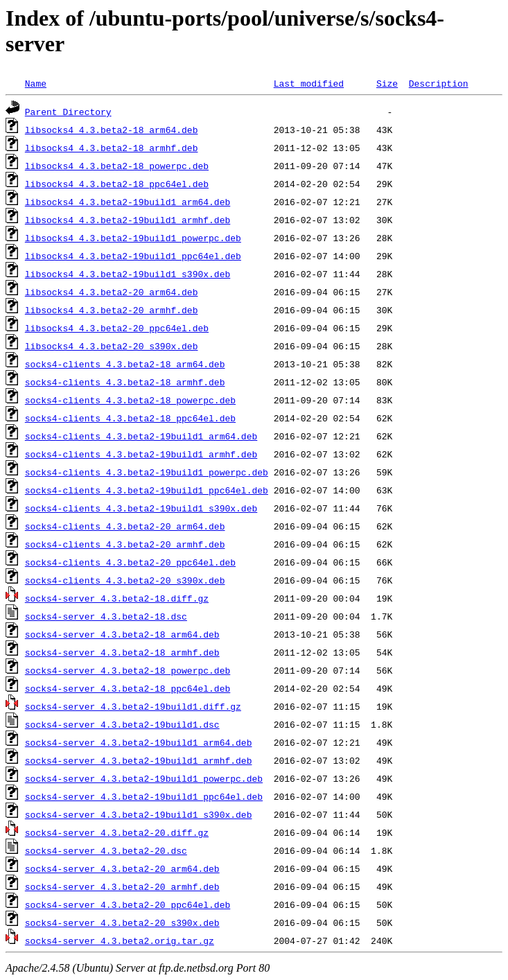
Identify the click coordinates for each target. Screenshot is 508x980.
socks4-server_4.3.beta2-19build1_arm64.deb (138, 742)
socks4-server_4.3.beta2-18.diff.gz (117, 598)
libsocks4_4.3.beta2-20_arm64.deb (111, 292)
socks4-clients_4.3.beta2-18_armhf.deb (125, 382)
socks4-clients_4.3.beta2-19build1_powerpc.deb (146, 472)
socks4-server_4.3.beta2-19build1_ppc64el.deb (144, 796)
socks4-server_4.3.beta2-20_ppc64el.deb (127, 904)
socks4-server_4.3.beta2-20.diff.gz (117, 832)
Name (35, 83)
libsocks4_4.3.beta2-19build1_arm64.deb (127, 201)
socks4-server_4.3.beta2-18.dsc (106, 616)
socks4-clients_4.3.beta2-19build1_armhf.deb (141, 454)
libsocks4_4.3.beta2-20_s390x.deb (111, 346)
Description (438, 83)
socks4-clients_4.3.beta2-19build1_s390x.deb (141, 508)
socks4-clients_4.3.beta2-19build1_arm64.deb (141, 436)
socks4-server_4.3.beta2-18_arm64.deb (122, 634)
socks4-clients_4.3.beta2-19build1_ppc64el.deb (146, 490)
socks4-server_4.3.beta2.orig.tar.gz (119, 940)
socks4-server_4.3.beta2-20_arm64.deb (122, 868)
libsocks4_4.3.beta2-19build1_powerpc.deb (133, 237)
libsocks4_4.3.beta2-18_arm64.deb (111, 129)
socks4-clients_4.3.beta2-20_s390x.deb (125, 580)
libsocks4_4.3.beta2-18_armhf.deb (111, 147)
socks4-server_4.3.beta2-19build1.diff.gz (133, 706)
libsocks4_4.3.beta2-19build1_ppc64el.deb (133, 256)
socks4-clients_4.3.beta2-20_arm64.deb (125, 526)
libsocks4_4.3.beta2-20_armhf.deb (111, 310)
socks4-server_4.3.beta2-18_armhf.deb (122, 652)
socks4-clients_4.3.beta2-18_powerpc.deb (130, 400)
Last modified (309, 83)
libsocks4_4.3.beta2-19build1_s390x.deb (127, 274)
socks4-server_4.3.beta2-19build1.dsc (122, 724)
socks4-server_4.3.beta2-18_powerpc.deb (127, 670)
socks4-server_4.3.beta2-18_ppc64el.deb (127, 688)
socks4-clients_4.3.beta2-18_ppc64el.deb (130, 418)
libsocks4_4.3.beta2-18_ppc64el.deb (117, 183)
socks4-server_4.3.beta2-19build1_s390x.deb (138, 814)
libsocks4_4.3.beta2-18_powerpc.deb (117, 165)
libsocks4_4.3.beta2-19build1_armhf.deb (127, 219)
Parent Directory (68, 111)
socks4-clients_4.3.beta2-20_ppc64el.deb (130, 562)
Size (387, 83)
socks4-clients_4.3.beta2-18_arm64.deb (125, 364)
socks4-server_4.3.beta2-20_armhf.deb (122, 886)
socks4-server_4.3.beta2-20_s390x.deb (122, 922)
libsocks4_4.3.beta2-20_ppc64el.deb (117, 328)
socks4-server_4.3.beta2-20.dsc (106, 850)
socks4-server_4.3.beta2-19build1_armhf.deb (138, 760)
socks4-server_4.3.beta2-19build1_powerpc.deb (144, 778)
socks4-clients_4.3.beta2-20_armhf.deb (125, 544)
